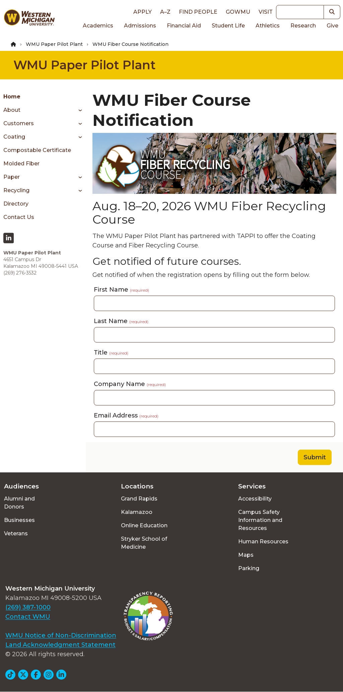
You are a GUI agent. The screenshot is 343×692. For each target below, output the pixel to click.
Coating (14, 137)
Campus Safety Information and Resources (260, 520)
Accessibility (255, 498)
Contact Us (18, 217)
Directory (15, 204)
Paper (11, 177)
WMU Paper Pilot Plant (54, 44)
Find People (198, 12)
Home (11, 96)
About (11, 110)
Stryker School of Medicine (144, 543)
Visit (266, 12)
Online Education (144, 525)
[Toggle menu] (78, 110)
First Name (121, 289)
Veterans (16, 533)
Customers (18, 123)
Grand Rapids (139, 498)
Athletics (268, 25)
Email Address (126, 415)
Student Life (228, 25)
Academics (98, 25)
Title (111, 352)
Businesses (19, 520)
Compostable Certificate (37, 150)
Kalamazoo (136, 512)
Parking (248, 568)
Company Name (130, 384)
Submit (314, 457)
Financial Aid (184, 25)
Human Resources (263, 541)
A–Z (165, 12)
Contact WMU (27, 616)
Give (332, 25)
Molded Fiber (21, 163)
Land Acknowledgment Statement (60, 644)
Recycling (16, 190)
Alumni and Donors (19, 502)
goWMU (238, 12)
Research (303, 25)
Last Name (121, 321)
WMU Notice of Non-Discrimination (60, 635)
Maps (246, 555)
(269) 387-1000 (28, 607)
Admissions (140, 25)
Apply (142, 12)
